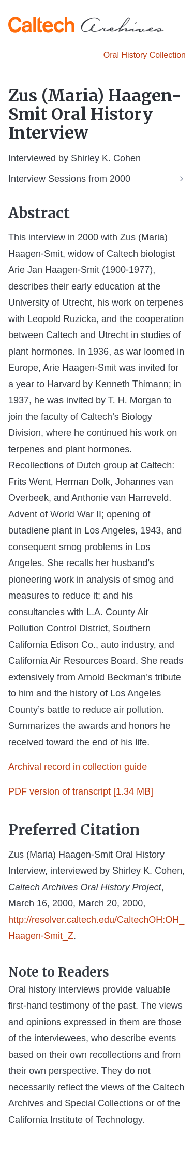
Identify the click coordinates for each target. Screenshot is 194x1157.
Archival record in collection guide (77, 767)
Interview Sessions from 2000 (69, 179)
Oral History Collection (144, 55)
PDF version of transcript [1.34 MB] (80, 791)
